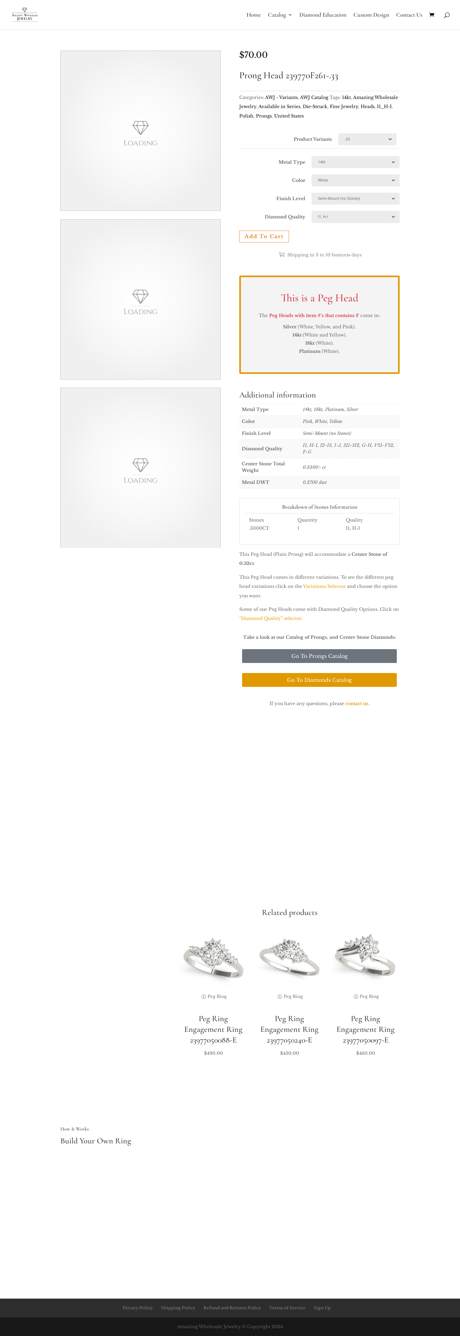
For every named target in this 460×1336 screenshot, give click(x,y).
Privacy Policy (138, 1308)
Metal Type (292, 162)
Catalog (277, 15)
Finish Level (290, 198)
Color (298, 180)
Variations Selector (324, 586)
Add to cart (264, 236)
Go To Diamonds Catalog (319, 680)
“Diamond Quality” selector (270, 618)
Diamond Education (322, 15)
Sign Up (322, 1308)
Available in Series (279, 106)
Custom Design (371, 15)
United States (289, 116)
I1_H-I (384, 106)
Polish (246, 116)
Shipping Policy (178, 1308)
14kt (346, 97)
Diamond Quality (285, 217)
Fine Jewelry (344, 106)
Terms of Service (287, 1308)
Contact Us (409, 15)
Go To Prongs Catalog (319, 656)
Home (254, 15)
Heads (367, 106)
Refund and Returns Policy (232, 1308)
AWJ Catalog (314, 97)
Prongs (264, 116)
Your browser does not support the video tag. (140, 131)
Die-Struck (315, 106)
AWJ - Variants (281, 97)
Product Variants (313, 139)
